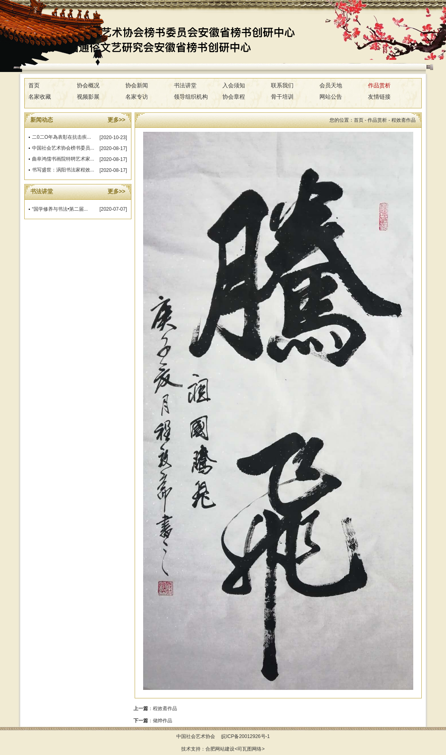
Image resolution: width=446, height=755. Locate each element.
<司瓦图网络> (249, 749)
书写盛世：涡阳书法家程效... (63, 170)
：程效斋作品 (155, 708)
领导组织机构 (191, 96)
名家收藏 (39, 96)
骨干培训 (282, 96)
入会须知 (233, 85)
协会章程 (233, 96)
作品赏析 (379, 85)
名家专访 (136, 96)
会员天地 (330, 85)
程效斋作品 (403, 120)
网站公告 (330, 96)
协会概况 (88, 85)
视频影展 (88, 96)
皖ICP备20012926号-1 (245, 736)
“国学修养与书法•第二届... (60, 209)
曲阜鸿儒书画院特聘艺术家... (63, 159)
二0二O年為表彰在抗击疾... (61, 137)
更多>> (116, 119)
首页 (34, 85)
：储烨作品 (152, 720)
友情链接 (379, 96)
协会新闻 (136, 85)
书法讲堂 (185, 85)
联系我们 (282, 85)
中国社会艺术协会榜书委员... (63, 148)
